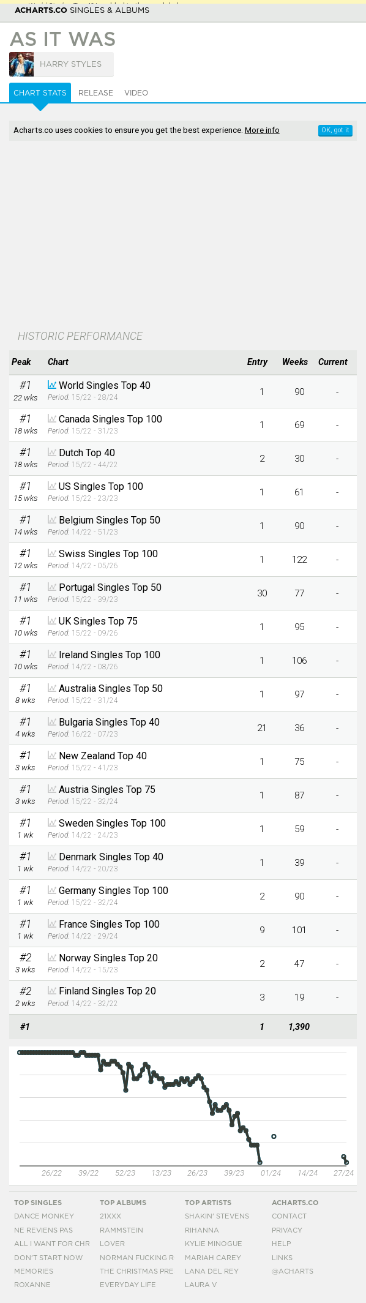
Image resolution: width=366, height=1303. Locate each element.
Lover (112, 1244)
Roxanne (32, 1285)
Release (95, 93)
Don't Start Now (48, 1258)
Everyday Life (128, 1285)
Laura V (201, 1285)
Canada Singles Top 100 (110, 419)
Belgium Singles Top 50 (109, 520)
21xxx (110, 1216)
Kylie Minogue (213, 1244)
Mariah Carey (213, 1258)
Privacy (287, 1230)
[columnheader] (25, 362)
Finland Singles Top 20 (107, 991)
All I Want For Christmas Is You (77, 1244)
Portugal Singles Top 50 (110, 587)
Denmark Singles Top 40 (111, 857)
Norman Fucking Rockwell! (156, 1258)
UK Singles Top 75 (98, 621)
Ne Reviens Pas (43, 1230)
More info (262, 130)
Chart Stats (40, 93)
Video (136, 93)
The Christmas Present (146, 1271)
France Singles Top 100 (109, 924)
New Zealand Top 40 (103, 756)
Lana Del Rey (212, 1271)
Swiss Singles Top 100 (108, 554)
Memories (33, 1271)
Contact (289, 1216)
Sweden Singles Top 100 (112, 823)
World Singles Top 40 (105, 385)
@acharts (292, 1271)
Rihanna (202, 1230)
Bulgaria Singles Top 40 (109, 722)
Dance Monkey (44, 1216)
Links (282, 1258)
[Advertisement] (183, 236)
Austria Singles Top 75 (107, 789)
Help (281, 1244)
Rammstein (121, 1230)
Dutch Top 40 (87, 453)
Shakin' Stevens (217, 1216)
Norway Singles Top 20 (108, 958)
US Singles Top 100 (101, 486)
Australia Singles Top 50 (111, 688)
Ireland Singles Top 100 (109, 655)
